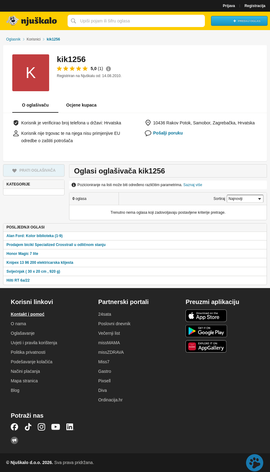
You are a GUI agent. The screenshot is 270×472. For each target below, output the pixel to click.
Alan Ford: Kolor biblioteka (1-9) (34, 236)
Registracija (255, 6)
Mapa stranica (24, 380)
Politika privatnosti (28, 352)
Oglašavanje (23, 333)
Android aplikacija (206, 331)
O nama (18, 323)
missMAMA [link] (109, 342)
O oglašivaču (35, 105)
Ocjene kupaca (81, 105)
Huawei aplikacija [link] (206, 346)
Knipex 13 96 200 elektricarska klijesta (39, 262)
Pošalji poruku (168, 133)
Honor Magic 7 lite (22, 254)
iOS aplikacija (206, 316)
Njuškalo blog (14, 440)
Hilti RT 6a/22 (17, 280)
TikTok (28, 427)
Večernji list (109, 333)
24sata (104, 314)
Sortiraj (219, 199)
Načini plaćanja (25, 371)
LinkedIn (70, 427)
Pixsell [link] (104, 380)
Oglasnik (13, 39)
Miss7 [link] (104, 361)
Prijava (229, 6)
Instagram (41, 427)
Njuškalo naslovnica (32, 21)
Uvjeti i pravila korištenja (34, 342)
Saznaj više (192, 185)
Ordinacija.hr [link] (110, 399)
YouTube (55, 427)
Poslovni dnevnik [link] (114, 323)
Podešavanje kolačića (31, 361)
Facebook (14, 427)
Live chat (254, 463)
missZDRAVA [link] (111, 352)
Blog (15, 390)
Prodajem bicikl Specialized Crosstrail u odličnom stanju (56, 245)
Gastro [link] (104, 371)
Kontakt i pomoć (28, 314)
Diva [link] (102, 390)
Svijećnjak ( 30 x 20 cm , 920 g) (33, 271)
